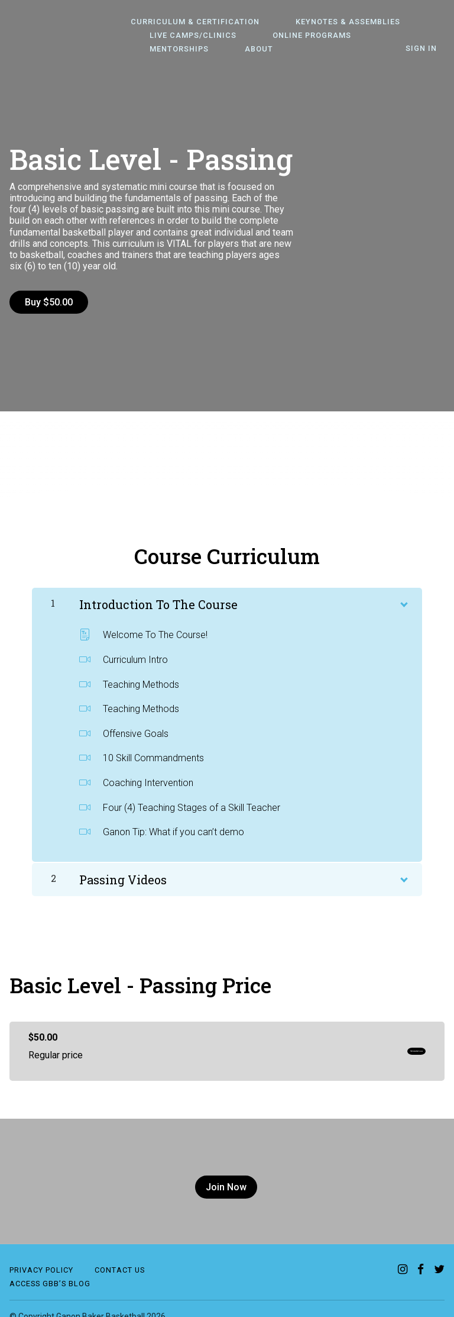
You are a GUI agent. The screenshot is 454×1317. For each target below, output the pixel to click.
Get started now (385, 1043)
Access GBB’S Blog (49, 1268)
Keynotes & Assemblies (325, 22)
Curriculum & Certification (187, 22)
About (156, 49)
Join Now (222, 1179)
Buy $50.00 (49, 302)
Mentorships (379, 35)
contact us (120, 1254)
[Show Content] (403, 595)
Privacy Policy (41, 1254)
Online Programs (289, 35)
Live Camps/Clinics (185, 35)
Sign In (429, 48)
